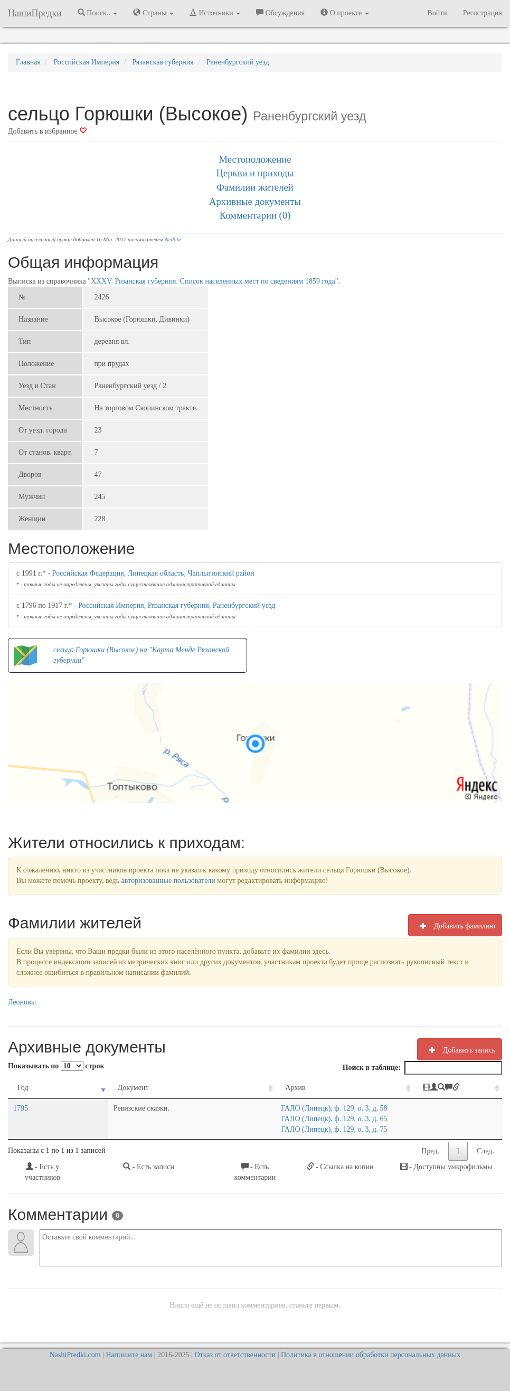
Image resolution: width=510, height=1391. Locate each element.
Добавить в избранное (47, 131)
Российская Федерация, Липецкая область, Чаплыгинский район (153, 573)
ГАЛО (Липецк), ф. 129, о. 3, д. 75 (243, 1129)
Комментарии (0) (255, 215)
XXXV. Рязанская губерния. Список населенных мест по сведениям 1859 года (213, 281)
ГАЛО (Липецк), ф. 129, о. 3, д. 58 (243, 1108)
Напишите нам (129, 1355)
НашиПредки (35, 13)
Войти (437, 13)
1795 (20, 1108)
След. (485, 1151)
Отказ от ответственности (235, 1355)
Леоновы (22, 1002)
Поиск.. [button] (98, 12)
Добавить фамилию (455, 925)
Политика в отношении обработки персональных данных (370, 1355)
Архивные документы (255, 201)
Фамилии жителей (255, 187)
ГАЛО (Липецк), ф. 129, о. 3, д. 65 (243, 1119)
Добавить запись (459, 1049)
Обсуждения (280, 12)
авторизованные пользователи (168, 881)
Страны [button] (153, 12)
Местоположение (255, 159)
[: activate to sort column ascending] (450, 1088)
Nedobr (173, 239)
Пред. (430, 1151)
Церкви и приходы (255, 172)
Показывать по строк (56, 1066)
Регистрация (482, 13)
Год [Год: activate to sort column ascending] (23, 1088)
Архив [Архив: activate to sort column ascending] (204, 1088)
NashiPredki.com (75, 1355)
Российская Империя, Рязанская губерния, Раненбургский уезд (176, 605)
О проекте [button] (344, 12)
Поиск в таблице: (422, 1068)
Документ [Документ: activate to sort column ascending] (87, 1088)
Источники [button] (215, 12)
